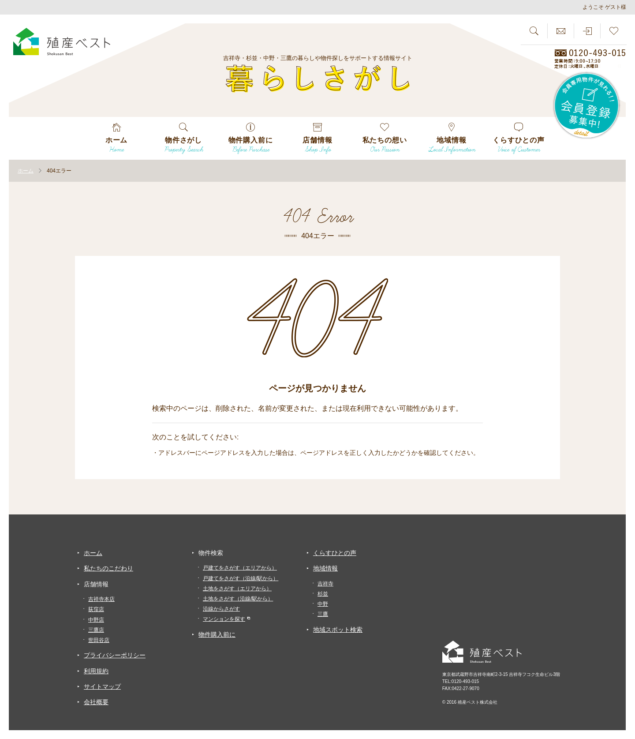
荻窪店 (96, 609)
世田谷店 (98, 640)
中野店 (96, 620)
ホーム (93, 552)
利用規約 (96, 671)
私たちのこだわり (108, 568)
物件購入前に (216, 634)
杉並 (323, 594)
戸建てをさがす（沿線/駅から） (240, 578)
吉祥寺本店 (101, 599)
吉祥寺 (325, 584)
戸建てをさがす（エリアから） (240, 568)
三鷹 (323, 614)
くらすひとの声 (334, 552)
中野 (323, 604)
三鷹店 (96, 630)
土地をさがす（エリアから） (237, 588)
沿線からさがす (221, 609)
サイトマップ (102, 686)
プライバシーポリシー (115, 655)
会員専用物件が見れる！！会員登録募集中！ (587, 106)
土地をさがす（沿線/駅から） (238, 599)
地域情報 (325, 568)
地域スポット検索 (337, 629)
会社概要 (96, 701)
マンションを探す (224, 619)
